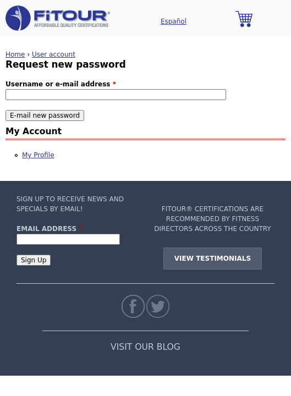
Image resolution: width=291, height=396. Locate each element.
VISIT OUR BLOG (145, 347)
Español (173, 21)
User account (53, 54)
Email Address (50, 229)
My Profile (38, 155)
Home (15, 54)
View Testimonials (212, 258)
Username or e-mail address (61, 84)
